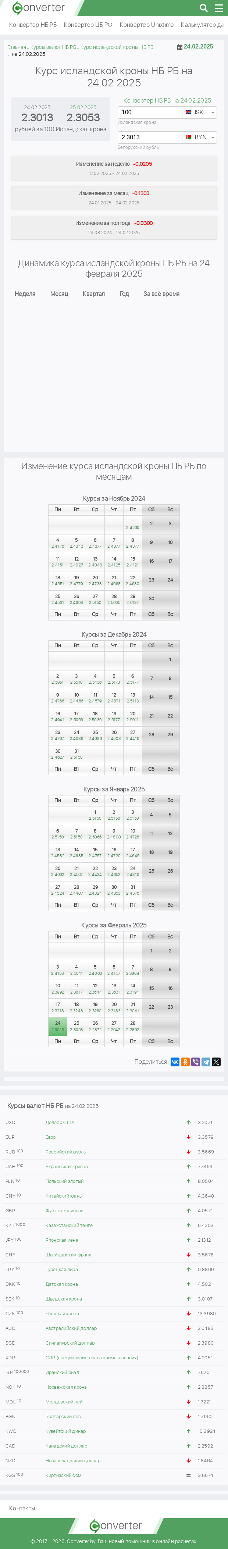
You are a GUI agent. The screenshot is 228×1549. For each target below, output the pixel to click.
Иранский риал (62, 1372)
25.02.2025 (83, 107)
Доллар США (60, 1122)
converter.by (39, 8)
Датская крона (62, 1284)
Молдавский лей (64, 1402)
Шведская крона (64, 1299)
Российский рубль (66, 1152)
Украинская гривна (67, 1166)
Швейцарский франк (68, 1255)
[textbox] (199, 113)
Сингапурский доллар (70, 1343)
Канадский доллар (67, 1446)
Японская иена (62, 1240)
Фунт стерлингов (64, 1211)
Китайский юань (64, 1196)
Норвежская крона (66, 1387)
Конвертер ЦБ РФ (88, 25)
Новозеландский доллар (73, 1460)
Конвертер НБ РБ (33, 25)
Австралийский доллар (71, 1328)
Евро (51, 1137)
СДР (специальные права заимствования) (92, 1358)
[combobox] (199, 112)
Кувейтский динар (66, 1431)
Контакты (22, 1509)
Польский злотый (65, 1181)
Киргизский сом (64, 1475)
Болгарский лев (63, 1416)
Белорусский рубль (138, 147)
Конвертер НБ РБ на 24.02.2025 (167, 101)
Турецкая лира (62, 1269)
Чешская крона (62, 1313)
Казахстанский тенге (69, 1225)
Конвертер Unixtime (147, 25)
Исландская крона (137, 122)
